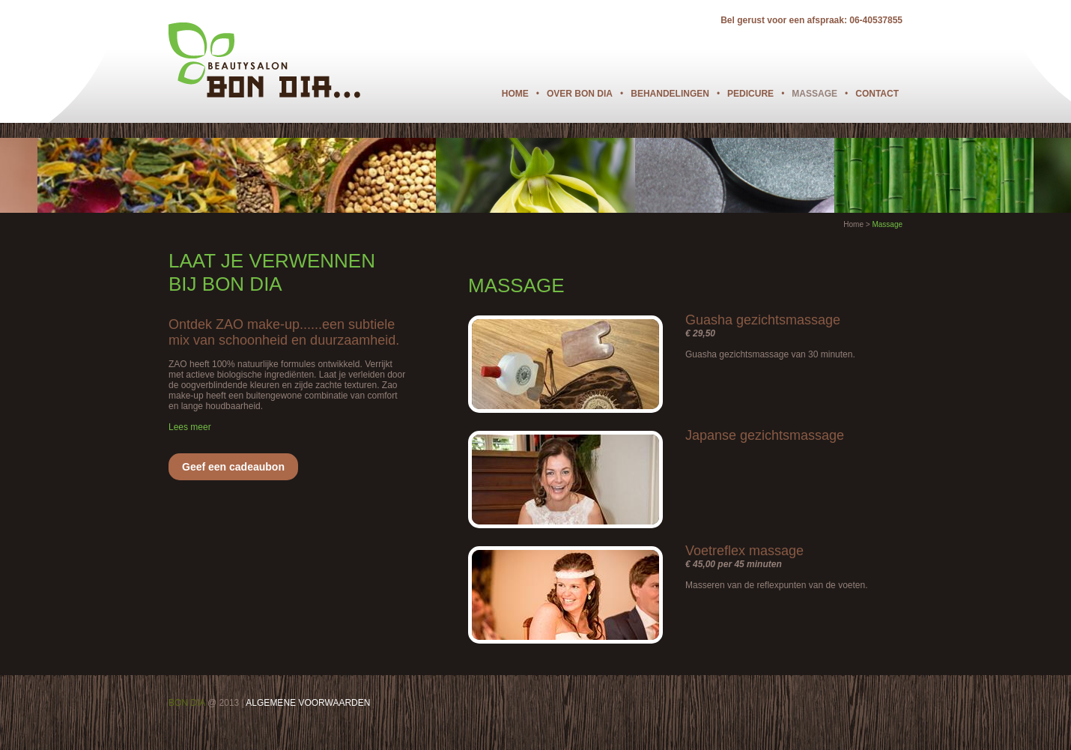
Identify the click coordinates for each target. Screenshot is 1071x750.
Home (515, 93)
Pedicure (750, 93)
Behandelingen (670, 93)
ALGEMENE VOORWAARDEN (308, 703)
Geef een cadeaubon (233, 467)
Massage (814, 93)
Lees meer (190, 427)
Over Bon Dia (580, 93)
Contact (877, 93)
